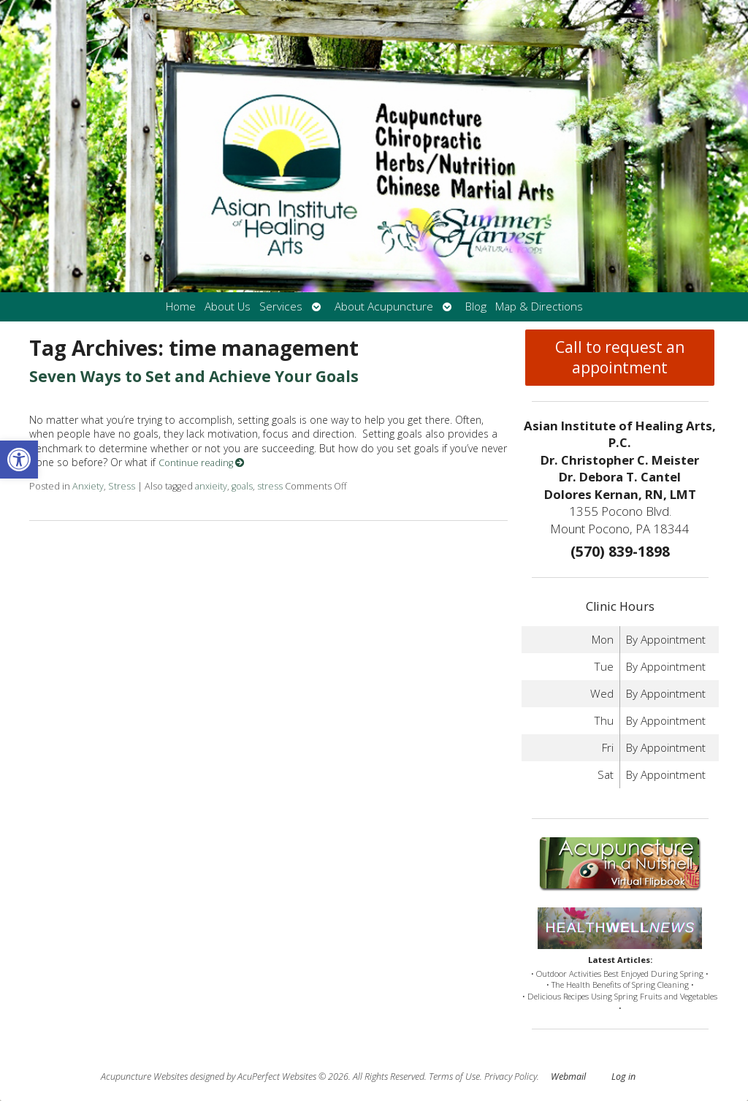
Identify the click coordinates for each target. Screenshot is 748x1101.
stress (270, 486)
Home (181, 306)
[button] (19, 460)
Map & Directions (539, 306)
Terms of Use (454, 1076)
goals (242, 486)
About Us (228, 306)
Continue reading (202, 463)
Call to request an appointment (619, 357)
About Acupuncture (384, 306)
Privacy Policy (510, 1076)
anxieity (211, 486)
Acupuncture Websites (144, 1076)
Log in (623, 1076)
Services (280, 306)
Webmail (568, 1076)
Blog (475, 306)
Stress (121, 486)
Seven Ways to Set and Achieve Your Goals (194, 376)
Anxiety (88, 486)
